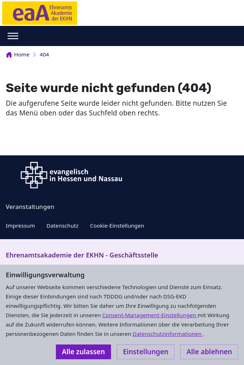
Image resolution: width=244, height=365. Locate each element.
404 (44, 54)
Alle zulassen (83, 351)
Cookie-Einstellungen (117, 225)
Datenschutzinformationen (168, 333)
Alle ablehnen (209, 351)
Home (18, 54)
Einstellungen (145, 351)
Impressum (20, 225)
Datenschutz (62, 225)
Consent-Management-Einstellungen (150, 315)
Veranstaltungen (30, 206)
